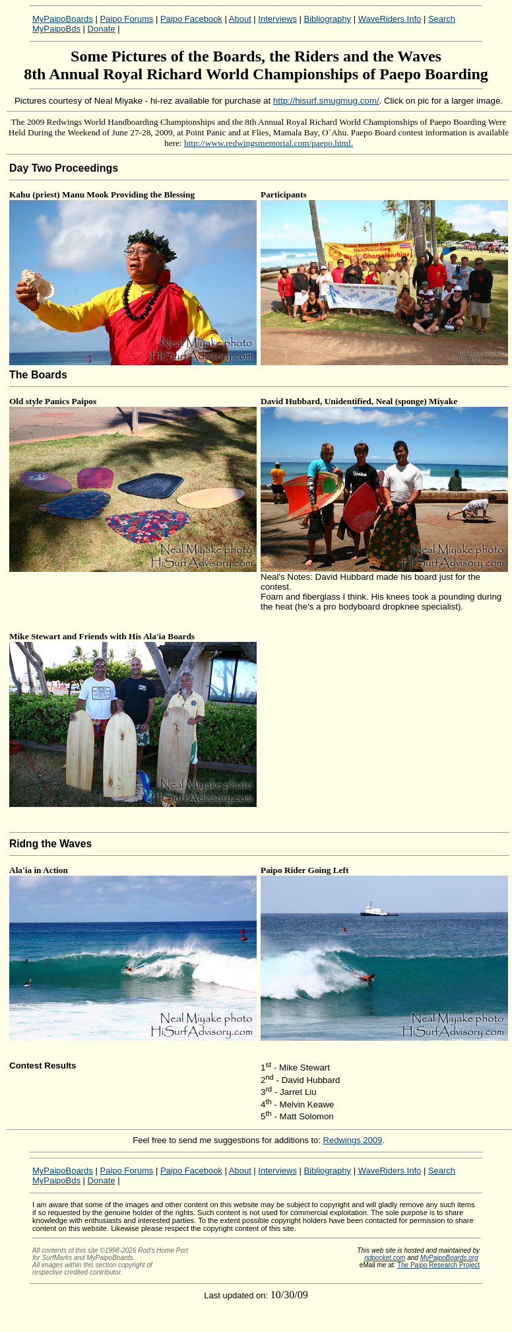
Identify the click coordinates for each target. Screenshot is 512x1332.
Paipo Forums (126, 19)
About (240, 19)
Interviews (277, 19)
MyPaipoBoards (62, 19)
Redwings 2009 (353, 1140)
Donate (101, 29)
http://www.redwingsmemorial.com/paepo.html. (268, 143)
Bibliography (328, 19)
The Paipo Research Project (438, 1265)
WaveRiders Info (390, 19)
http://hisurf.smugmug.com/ (326, 101)
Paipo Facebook (191, 19)
